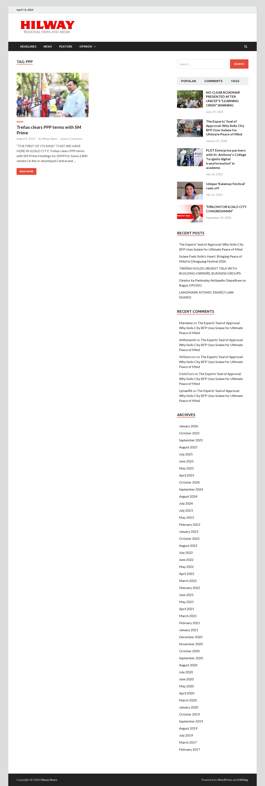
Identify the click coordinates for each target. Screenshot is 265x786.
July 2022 (186, 552)
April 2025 (186, 475)
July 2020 (186, 672)
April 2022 (186, 574)
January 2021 (188, 630)
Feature (65, 46)
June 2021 (186, 595)
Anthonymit (187, 340)
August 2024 (188, 496)
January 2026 (188, 426)
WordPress (225, 779)
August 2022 (188, 545)
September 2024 (191, 489)
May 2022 (186, 567)
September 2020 (191, 658)
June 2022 (186, 559)
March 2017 (188, 742)
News (47, 46)
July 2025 (186, 454)
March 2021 (188, 616)
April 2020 (186, 693)
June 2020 (186, 679)
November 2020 (191, 644)
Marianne (186, 323)
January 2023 (188, 531)
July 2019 (186, 735)
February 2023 (189, 524)
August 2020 (188, 665)
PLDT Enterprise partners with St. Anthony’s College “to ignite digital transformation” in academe (226, 158)
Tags (235, 81)
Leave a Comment (71, 138)
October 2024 (189, 482)
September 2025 (191, 440)
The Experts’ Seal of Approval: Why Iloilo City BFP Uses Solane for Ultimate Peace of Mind (225, 127)
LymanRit (185, 391)
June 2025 (186, 461)
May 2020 (186, 686)
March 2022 (188, 581)
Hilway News (49, 138)
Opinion (85, 46)
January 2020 (188, 707)
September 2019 (191, 721)
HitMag (243, 779)
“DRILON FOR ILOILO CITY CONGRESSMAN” (226, 209)
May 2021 (186, 602)
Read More (26, 171)
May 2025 (186, 468)
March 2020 (188, 700)
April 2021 (186, 609)
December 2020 (190, 637)
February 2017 (189, 749)
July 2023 (186, 510)
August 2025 (188, 447)
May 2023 (186, 517)
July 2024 (186, 503)
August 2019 (188, 728)
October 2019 (189, 714)
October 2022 (189, 538)
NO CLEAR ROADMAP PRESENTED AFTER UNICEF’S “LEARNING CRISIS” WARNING (223, 98)
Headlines (28, 46)
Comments (213, 81)
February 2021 (189, 623)
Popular (188, 81)
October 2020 (189, 651)
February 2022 (189, 588)
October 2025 (189, 433)
